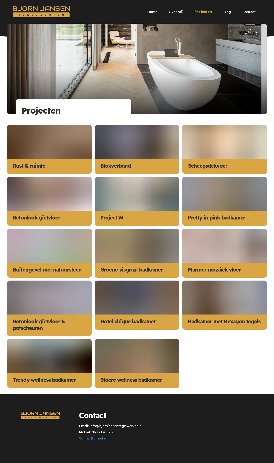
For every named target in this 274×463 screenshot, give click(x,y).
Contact (249, 12)
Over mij (176, 12)
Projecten (203, 12)
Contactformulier (93, 438)
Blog (227, 12)
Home (152, 12)
